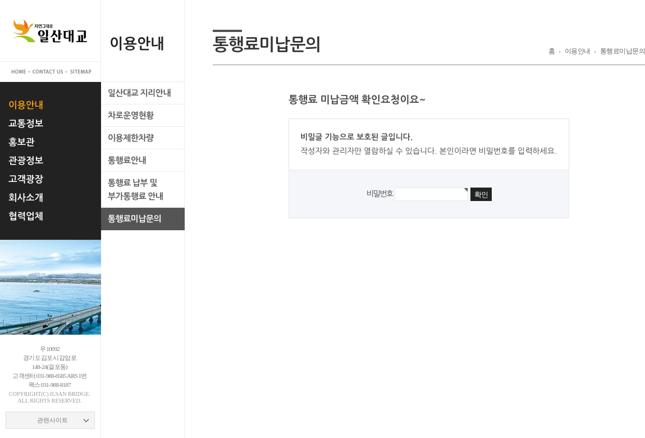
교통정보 (25, 123)
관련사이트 (52, 420)
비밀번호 (379, 194)
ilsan (58, 394)
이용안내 (25, 105)
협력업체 (25, 216)
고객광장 (25, 179)
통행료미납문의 (134, 219)
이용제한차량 (131, 138)
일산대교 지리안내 (139, 93)
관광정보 (25, 160)
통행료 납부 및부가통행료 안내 (135, 189)
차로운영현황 (131, 115)
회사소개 (25, 197)
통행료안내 (127, 160)
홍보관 (21, 142)
